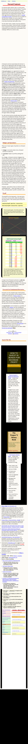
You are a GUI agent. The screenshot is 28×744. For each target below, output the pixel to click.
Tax (3, 614)
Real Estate (4, 613)
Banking (4, 621)
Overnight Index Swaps (15, 630)
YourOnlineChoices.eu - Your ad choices (11, 537)
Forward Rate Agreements (16, 622)
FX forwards (20, 323)
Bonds (3, 622)
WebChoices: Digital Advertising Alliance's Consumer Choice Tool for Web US (11, 529)
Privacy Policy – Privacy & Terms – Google (11, 520)
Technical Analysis (5, 632)
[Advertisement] (14, 48)
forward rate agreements (7, 328)
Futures (4, 627)
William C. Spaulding (17, 555)
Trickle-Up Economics (7, 571)
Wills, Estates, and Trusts (6, 616)
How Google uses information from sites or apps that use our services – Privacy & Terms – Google (13, 526)
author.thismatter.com (13, 557)
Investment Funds (5, 619)
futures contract (17, 295)
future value (14, 100)
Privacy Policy (6, 517)
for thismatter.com (9, 506)
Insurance (4, 611)
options (11, 307)
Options (4, 629)
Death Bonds (14, 633)
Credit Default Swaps (15, 627)
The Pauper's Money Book (14, 455)
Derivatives (4, 624)
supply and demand (9, 81)
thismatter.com (11, 542)
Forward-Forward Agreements (17, 333)
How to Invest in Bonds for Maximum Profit (13, 376)
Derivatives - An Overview (9, 333)
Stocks (3, 630)
